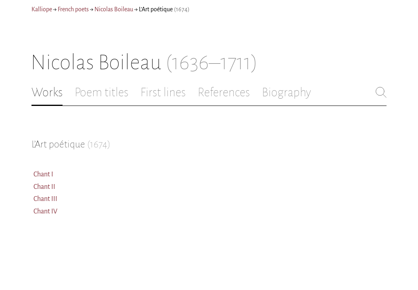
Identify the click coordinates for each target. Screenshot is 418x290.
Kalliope (41, 9)
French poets (73, 9)
